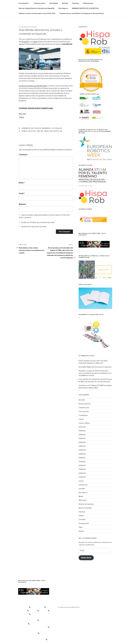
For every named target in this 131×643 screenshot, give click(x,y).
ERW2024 (82, 473)
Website (22, 204)
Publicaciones (88, 3)
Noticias (65, 3)
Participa (75, 3)
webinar (81, 531)
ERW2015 (82, 431)
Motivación (82, 500)
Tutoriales (57, 128)
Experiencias (83, 485)
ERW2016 (82, 434)
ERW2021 (82, 458)
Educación (82, 427)
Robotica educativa (53, 131)
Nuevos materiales (85, 508)
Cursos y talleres (84, 423)
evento (81, 481)
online (40, 131)
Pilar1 (34, 27)
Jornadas (82, 488)
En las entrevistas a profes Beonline (33, 86)
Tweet (21, 117)
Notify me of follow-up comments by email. (38, 222)
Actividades (53, 3)
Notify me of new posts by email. (33, 227)
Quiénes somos (39, 3)
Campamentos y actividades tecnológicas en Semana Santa (81, 13)
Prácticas (82, 512)
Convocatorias (84, 411)
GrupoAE (25, 42)
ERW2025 (82, 477)
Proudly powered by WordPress (69, 607)
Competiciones (84, 407)
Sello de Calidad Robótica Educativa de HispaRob (37, 8)
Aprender (26, 128)
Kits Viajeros (63, 8)
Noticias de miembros (41, 128)
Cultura (81, 419)
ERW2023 (82, 469)
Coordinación (83, 415)
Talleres (81, 515)
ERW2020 (82, 450)
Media (81, 496)
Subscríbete (86, 558)
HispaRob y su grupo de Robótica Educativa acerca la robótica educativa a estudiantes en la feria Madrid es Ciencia (95, 373)
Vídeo (81, 527)
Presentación (25, 3)
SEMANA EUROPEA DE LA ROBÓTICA (85, 8)
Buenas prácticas (85, 404)
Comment (23, 155)
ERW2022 (82, 462)
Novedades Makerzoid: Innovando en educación (95, 367)
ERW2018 (82, 442)
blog (35, 42)
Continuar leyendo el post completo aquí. (36, 108)
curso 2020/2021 (29, 131)
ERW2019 (82, 446)
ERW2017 (82, 438)
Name (22, 183)
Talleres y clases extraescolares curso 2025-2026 (37, 13)
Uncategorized (84, 523)
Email (22, 193)
